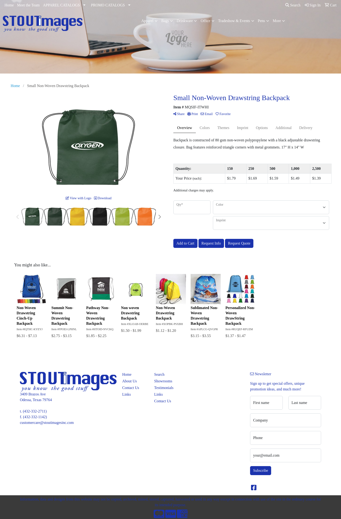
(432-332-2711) (35, 411)
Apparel (147, 21)
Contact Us (130, 388)
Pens (261, 21)
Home (9, 5)
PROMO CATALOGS (108, 5)
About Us (129, 381)
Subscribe (260, 470)
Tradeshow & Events (234, 21)
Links (126, 394)
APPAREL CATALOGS (61, 5)
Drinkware (185, 21)
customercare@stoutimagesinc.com (47, 423)
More (277, 21)
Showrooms (163, 381)
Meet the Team (28, 5)
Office (205, 21)
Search (293, 5)
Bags (165, 21)
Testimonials (164, 388)
